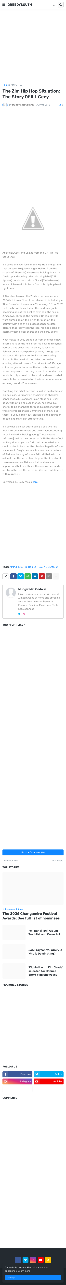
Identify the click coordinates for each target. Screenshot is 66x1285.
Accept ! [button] (12, 1277)
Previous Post (11, 861)
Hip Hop (28, 567)
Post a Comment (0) (33, 852)
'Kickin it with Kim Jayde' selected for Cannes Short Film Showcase (45, 971)
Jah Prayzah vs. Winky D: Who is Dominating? (45, 951)
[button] (4, 5)
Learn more (24, 1271)
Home (5, 85)
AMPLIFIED (16, 85)
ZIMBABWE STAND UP (46, 567)
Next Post (57, 861)
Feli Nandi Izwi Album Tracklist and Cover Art (44, 932)
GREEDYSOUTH (20, 5)
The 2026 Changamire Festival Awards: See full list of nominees (31, 916)
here (35, 481)
